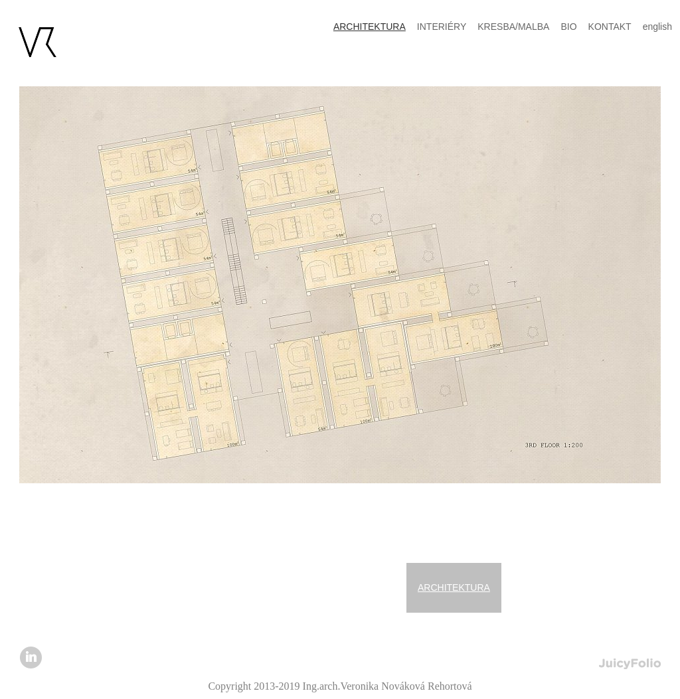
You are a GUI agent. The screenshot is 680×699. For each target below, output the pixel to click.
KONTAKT (610, 26)
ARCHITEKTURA (454, 587)
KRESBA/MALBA (513, 26)
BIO (568, 26)
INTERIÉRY (441, 26)
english (657, 26)
